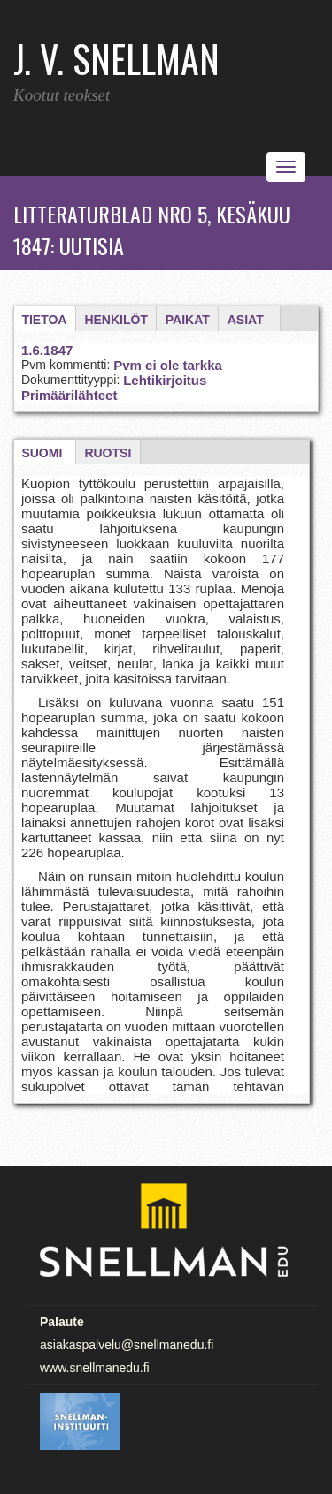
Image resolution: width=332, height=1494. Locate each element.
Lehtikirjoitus (164, 380)
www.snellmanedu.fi (95, 1368)
